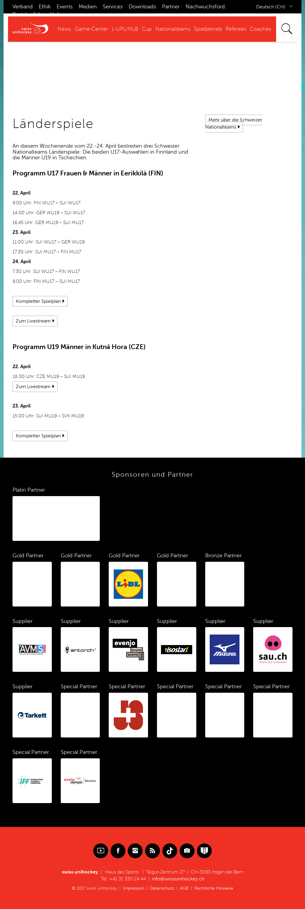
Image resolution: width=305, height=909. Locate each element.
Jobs (38, 14)
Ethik (45, 7)
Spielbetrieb (208, 29)
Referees (235, 29)
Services (113, 7)
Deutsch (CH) (270, 7)
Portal (20, 14)
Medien (88, 7)
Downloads (142, 7)
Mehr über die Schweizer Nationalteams (233, 123)
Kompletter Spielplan (38, 301)
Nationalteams (172, 29)
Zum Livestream (33, 321)
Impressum (133, 888)
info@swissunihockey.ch (178, 879)
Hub (55, 14)
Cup (147, 29)
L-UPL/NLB (125, 29)
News (64, 29)
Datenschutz (162, 888)
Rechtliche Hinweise (213, 888)
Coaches (260, 29)
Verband (23, 7)
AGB (184, 888)
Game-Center (91, 29)
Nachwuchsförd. (206, 7)
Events (65, 7)
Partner (171, 7)
